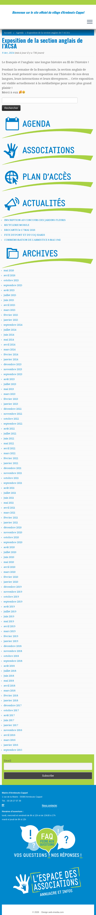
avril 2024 (9, 344)
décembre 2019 (12, 586)
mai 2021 (9, 502)
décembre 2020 (12, 527)
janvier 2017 (11, 725)
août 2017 (9, 715)
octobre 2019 (11, 596)
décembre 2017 (12, 705)
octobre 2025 (11, 280)
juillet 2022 (10, 433)
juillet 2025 (10, 295)
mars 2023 (9, 394)
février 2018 (11, 695)
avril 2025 (9, 305)
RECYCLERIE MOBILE (16, 225)
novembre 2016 (13, 730)
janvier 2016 (11, 745)
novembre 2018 (13, 651)
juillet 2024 (10, 329)
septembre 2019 (13, 601)
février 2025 (11, 314)
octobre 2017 (11, 710)
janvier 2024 (11, 359)
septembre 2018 (13, 660)
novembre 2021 (13, 473)
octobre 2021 (11, 478)
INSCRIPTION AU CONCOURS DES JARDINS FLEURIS (35, 220)
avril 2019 (9, 626)
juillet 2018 (10, 670)
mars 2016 (9, 740)
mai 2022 (9, 443)
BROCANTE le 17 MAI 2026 (19, 230)
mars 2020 (9, 572)
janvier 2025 (11, 319)
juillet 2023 (10, 384)
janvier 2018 (11, 700)
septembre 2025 (13, 285)
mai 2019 (9, 621)
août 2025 (9, 290)
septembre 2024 (13, 324)
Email (7, 760)
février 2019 (11, 636)
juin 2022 (9, 438)
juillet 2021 (10, 492)
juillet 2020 (10, 552)
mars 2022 (9, 453)
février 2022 (11, 458)
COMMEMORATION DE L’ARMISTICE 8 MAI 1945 (32, 239)
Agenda (19, 32)
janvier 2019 (11, 641)
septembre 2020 (13, 542)
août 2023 (9, 379)
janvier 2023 (11, 403)
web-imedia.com (56, 912)
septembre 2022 (13, 423)
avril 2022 (9, 448)
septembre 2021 (13, 483)
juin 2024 (9, 334)
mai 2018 (9, 680)
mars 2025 (9, 310)
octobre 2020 (11, 537)
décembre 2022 (12, 408)
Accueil (7, 32)
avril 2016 (9, 735)
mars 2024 (9, 349)
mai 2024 (9, 339)
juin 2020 (9, 557)
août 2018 (9, 665)
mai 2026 (9, 270)
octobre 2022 (11, 418)
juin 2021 (9, 497)
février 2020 (11, 576)
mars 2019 (9, 631)
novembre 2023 (13, 369)
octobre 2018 (11, 656)
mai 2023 (9, 389)
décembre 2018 (12, 646)
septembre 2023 (13, 374)
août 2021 (9, 487)
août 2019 (9, 606)
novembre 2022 (13, 413)
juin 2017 (9, 720)
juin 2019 (9, 616)
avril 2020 (9, 567)
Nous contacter (49, 805)
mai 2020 (9, 562)
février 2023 (11, 399)
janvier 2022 (11, 463)
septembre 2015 (13, 749)
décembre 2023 (12, 364)
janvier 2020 (11, 581)
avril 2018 (9, 685)
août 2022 (9, 428)
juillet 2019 (10, 611)
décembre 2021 (12, 468)
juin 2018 (9, 675)
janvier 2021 (11, 522)
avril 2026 (9, 275)
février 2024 (11, 354)
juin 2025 (9, 300)
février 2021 (11, 517)
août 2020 (9, 547)
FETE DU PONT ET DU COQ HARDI (24, 234)
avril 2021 (9, 507)
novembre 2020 (13, 532)
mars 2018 (9, 690)
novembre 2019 (13, 591)
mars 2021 (9, 512)
